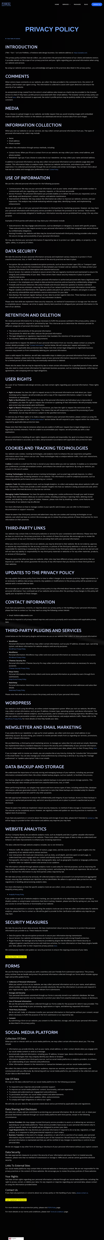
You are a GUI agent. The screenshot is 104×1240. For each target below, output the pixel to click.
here (14, 97)
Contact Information (38, 345)
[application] (71, 4)
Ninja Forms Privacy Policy (19, 679)
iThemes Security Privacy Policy (21, 668)
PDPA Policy (52, 1208)
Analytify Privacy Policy (17, 895)
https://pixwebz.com (82, 53)
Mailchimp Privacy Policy (18, 690)
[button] (68, 4)
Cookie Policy (54, 170)
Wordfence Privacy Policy (18, 657)
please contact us (83, 1193)
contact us (92, 818)
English (12, 1239)
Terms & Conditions (58, 1212)
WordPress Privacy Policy (18, 649)
